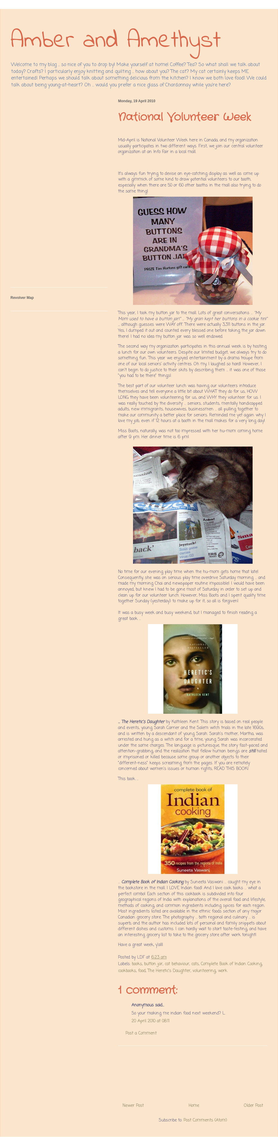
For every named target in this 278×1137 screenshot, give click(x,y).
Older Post (253, 1106)
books (137, 964)
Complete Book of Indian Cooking (231, 964)
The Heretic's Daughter (169, 971)
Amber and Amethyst (115, 41)
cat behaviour (177, 964)
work (222, 971)
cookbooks (127, 971)
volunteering (204, 971)
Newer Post (133, 1106)
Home (194, 1106)
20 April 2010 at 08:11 (150, 1021)
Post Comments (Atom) (205, 1120)
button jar (153, 964)
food (142, 971)
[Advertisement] (193, 1072)
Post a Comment (141, 1033)
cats (195, 964)
